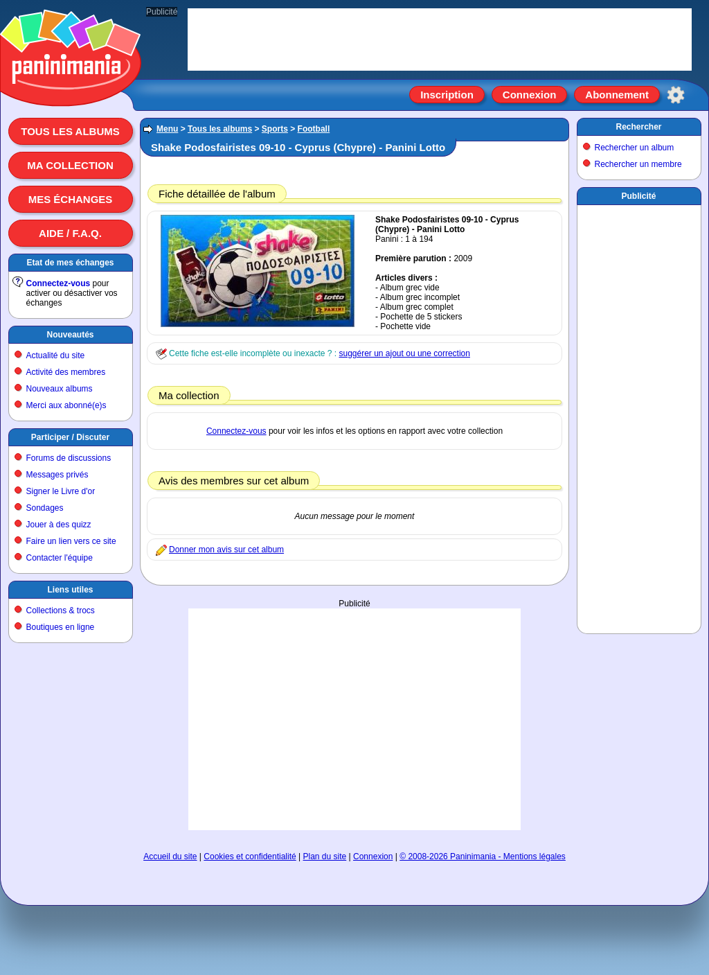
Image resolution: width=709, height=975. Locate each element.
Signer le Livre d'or (61, 491)
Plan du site (325, 856)
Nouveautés (69, 335)
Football (314, 129)
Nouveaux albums (59, 389)
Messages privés (57, 475)
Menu (167, 129)
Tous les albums (70, 131)
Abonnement (617, 94)
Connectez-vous (58, 283)
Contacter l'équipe (59, 558)
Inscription (447, 94)
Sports (275, 129)
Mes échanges (70, 199)
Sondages (45, 508)
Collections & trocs (60, 610)
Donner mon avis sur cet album (226, 549)
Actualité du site (55, 355)
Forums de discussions (68, 458)
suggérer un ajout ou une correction (404, 353)
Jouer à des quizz (58, 524)
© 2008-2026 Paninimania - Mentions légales (483, 856)
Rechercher (638, 127)
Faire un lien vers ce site (71, 541)
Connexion (530, 94)
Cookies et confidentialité (250, 856)
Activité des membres (66, 372)
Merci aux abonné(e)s (66, 405)
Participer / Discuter (70, 437)
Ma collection (70, 165)
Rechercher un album (634, 147)
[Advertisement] (354, 719)
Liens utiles (70, 590)
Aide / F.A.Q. (70, 233)
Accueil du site (170, 856)
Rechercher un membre (638, 164)
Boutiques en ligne (60, 627)
